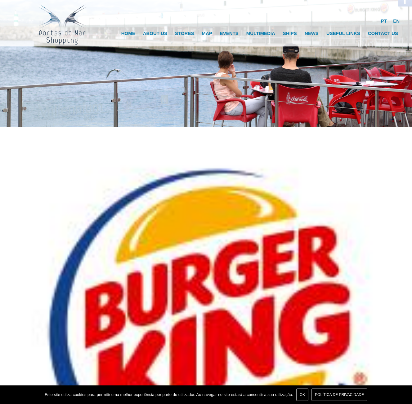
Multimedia (260, 33)
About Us (155, 33)
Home (128, 33)
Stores (184, 33)
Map (207, 33)
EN (396, 21)
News (312, 33)
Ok (302, 395)
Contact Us (383, 33)
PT (384, 21)
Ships (290, 33)
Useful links (343, 33)
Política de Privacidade (339, 395)
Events (229, 33)
